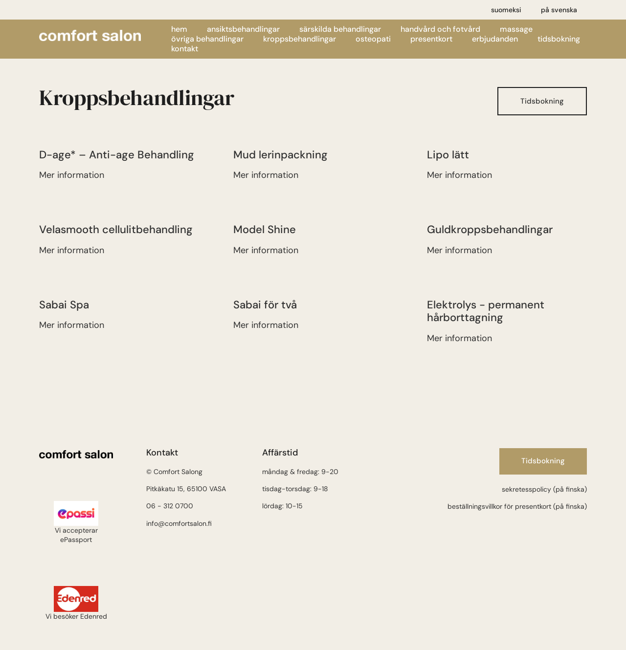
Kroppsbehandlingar (299, 39)
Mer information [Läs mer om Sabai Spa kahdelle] (265, 325)
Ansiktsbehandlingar (243, 29)
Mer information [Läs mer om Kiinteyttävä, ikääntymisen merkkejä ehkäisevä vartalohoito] (71, 175)
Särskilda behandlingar (340, 29)
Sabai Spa (64, 305)
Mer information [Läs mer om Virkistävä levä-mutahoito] (265, 175)
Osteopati (373, 39)
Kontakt (184, 49)
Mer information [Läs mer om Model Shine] (265, 250)
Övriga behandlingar (207, 39)
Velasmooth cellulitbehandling (116, 229)
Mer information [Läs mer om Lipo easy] (459, 175)
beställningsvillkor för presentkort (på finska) (517, 506)
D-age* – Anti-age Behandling (116, 155)
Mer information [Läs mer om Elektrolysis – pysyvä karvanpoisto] (459, 338)
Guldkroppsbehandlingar (490, 229)
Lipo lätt (448, 155)
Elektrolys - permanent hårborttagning (485, 311)
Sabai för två (265, 305)
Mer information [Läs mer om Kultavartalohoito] (459, 250)
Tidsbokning (558, 39)
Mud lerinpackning (280, 155)
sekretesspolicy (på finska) (544, 489)
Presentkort (431, 39)
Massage (516, 29)
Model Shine (264, 229)
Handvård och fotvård (440, 29)
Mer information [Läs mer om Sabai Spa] (71, 325)
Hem (179, 29)
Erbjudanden (495, 39)
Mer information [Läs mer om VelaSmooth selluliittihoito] (71, 250)
